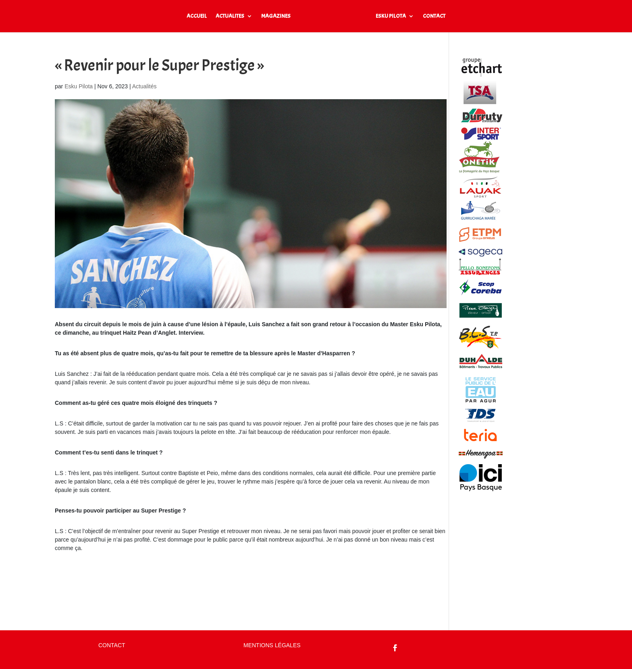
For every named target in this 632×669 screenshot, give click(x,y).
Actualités (144, 86)
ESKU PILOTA (391, 16)
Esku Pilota (78, 86)
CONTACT (434, 16)
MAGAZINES (276, 16)
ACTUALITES (230, 16)
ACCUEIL (197, 16)
